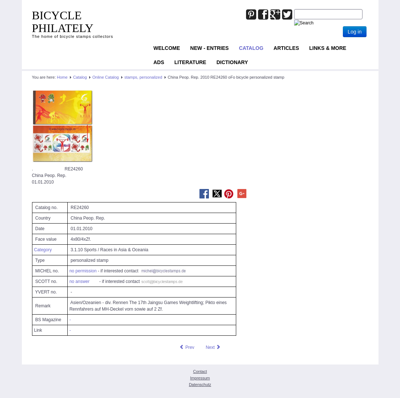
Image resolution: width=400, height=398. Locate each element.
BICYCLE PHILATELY (63, 22)
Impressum (200, 378)
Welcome (167, 48)
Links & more (327, 48)
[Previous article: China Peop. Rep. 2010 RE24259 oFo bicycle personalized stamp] (186, 347)
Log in (354, 32)
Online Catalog (105, 77)
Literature (190, 62)
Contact (200, 371)
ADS (159, 62)
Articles (286, 48)
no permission (83, 270)
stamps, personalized (143, 77)
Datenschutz (200, 384)
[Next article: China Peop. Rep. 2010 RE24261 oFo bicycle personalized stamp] (213, 347)
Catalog (251, 48)
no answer (80, 281)
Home (62, 77)
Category (43, 249)
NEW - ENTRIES (209, 48)
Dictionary (232, 62)
